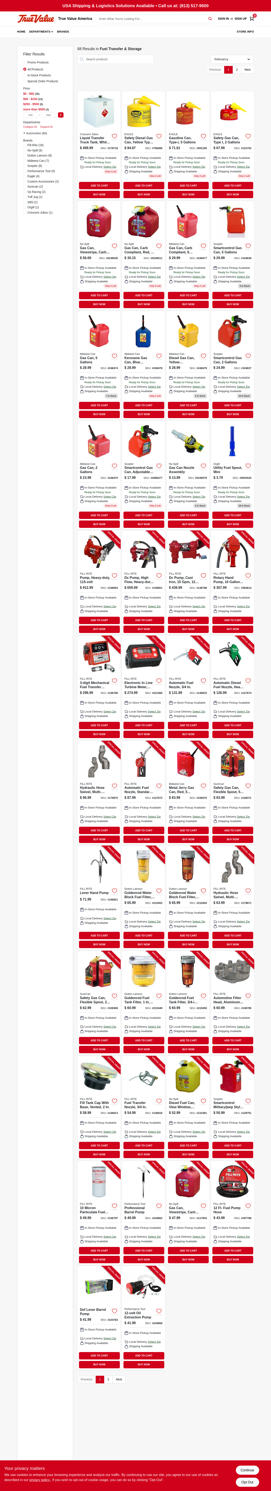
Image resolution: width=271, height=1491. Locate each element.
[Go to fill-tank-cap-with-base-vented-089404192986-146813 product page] (98, 1108)
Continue (247, 1470)
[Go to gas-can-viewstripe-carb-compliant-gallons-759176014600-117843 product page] (187, 1213)
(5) (41, 171)
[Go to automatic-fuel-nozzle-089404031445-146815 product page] (187, 688)
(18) (36, 145)
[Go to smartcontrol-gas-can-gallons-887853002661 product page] (232, 365)
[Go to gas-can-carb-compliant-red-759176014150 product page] (143, 255)
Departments (39, 31)
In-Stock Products (39, 75)
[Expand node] (25, 133)
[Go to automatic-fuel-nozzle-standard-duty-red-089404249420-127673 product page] (143, 793)
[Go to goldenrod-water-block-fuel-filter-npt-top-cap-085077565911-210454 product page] (187, 898)
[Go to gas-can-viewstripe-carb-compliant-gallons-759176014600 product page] (98, 255)
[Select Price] (61, 115)
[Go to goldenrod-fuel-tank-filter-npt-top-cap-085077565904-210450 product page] (187, 1003)
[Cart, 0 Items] (252, 18)
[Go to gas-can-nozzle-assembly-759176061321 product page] (187, 475)
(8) (40, 155)
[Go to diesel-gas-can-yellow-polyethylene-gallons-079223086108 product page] (187, 365)
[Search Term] (155, 19)
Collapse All (30, 126)
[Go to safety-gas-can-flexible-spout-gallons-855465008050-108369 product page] (98, 1003)
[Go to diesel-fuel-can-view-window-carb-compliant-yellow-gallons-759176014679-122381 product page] (187, 1108)
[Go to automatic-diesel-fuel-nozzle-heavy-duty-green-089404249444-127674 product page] (232, 688)
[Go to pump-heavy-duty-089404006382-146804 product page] (98, 582)
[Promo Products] (24, 62)
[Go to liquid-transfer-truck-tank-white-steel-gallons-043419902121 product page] (98, 145)
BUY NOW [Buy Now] (99, 194)
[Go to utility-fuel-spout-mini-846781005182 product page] (232, 475)
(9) (35, 150)
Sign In (223, 18)
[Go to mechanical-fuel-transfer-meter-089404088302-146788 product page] (98, 688)
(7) (38, 160)
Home (21, 31)
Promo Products (38, 62)
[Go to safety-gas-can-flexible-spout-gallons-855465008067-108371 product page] (232, 793)
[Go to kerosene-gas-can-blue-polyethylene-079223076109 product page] (143, 365)
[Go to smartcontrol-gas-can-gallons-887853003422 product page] (232, 255)
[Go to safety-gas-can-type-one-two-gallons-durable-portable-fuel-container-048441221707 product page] (232, 145)
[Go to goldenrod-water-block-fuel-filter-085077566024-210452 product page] (143, 898)
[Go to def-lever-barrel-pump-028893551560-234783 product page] (98, 1318)
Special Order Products (43, 81)
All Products (35, 69)
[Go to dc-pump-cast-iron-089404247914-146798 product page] (187, 582)
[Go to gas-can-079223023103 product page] (98, 475)
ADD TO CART (99, 185)
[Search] (210, 18)
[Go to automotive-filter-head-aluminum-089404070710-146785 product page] (232, 1003)
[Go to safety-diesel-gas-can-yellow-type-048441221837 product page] (143, 145)
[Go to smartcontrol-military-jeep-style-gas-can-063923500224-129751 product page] (232, 1108)
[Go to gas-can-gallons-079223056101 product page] (98, 365)
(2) (43, 181)
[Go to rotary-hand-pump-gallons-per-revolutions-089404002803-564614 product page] (232, 582)
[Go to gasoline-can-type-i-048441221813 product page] (187, 145)
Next (248, 69)
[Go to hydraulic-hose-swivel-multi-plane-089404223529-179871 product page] (232, 898)
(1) (35, 197)
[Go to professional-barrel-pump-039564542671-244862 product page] (143, 1213)
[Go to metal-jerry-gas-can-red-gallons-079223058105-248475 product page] (187, 793)
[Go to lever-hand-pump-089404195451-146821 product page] (98, 898)
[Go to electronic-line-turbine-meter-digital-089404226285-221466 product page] (143, 688)
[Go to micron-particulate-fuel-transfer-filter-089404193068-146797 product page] (98, 1213)
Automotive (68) (36, 133)
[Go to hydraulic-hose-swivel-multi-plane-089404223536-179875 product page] (98, 793)
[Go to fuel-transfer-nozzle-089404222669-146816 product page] (143, 1108)
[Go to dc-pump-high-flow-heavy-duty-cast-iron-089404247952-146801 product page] (143, 582)
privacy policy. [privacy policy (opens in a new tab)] (39, 1480)
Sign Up (241, 18)
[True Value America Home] (36, 18)
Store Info (245, 31)
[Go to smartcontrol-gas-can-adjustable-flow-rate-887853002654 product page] (143, 475)
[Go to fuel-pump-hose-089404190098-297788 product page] (232, 1213)
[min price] (30, 115)
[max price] (48, 115)
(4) (34, 176)
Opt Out (247, 1482)
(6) (35, 165)
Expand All (46, 126)
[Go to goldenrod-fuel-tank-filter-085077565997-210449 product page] (143, 1003)
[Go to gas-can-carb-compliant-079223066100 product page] (187, 255)
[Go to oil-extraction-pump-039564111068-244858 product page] (143, 1318)
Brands (63, 31)
